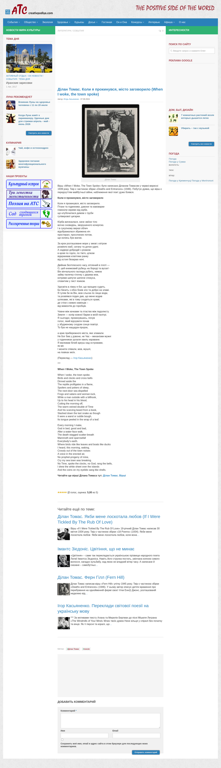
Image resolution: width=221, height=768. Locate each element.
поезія (87, 649)
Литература (64, 30)
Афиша (168, 22)
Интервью (154, 22)
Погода (172, 158)
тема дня (24, 79)
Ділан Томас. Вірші (114, 475)
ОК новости (35, 76)
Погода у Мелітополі (202, 180)
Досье (91, 22)
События (13, 22)
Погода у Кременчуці (180, 180)
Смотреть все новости (39, 133)
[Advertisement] (110, 59)
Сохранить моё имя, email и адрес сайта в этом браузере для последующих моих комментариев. (104, 745)
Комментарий (69, 711)
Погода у (177, 161)
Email (115, 730)
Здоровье (62, 22)
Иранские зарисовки (19, 82)
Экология (47, 22)
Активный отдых (16, 76)
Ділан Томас (73, 649)
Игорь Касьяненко (71, 99)
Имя (63, 730)
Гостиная (107, 22)
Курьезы (79, 22)
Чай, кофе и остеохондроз (33, 148)
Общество (30, 22)
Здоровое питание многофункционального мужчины (32, 164)
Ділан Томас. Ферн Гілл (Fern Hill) (91, 577)
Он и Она (121, 22)
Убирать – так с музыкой (195, 128)
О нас (182, 22)
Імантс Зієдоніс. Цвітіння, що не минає (96, 549)
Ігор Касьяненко (82, 358)
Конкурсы (136, 22)
